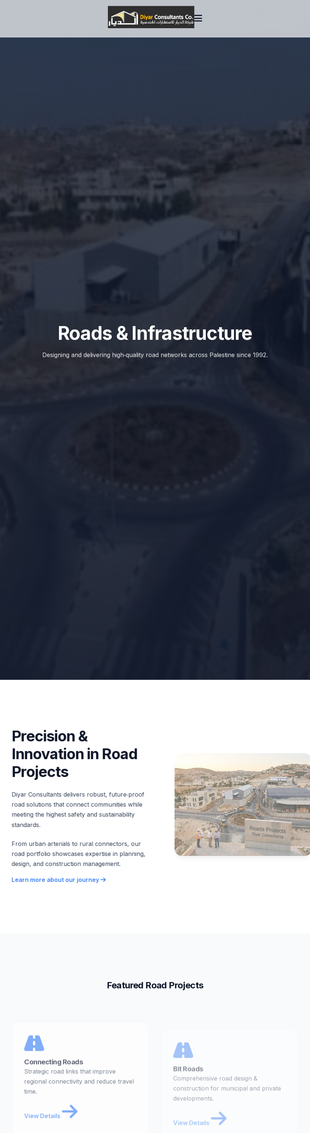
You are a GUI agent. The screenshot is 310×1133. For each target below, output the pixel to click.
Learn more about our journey (58, 879)
